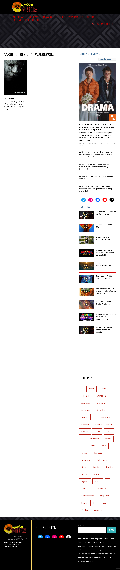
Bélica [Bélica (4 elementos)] (84, 417)
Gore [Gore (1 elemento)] (83, 467)
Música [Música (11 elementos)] (98, 481)
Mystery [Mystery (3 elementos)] (85, 481)
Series (60, 17)
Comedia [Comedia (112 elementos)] (85, 424)
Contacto (15, 544)
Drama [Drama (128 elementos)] (108, 438)
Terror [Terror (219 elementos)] (103, 503)
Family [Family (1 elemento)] (103, 445)
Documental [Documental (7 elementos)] (94, 438)
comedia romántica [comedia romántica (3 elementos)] (103, 424)
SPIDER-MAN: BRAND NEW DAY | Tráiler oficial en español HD (106, 252)
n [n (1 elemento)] (107, 481)
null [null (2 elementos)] (83, 488)
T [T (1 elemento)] (93, 503)
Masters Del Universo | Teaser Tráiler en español (105, 329)
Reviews (33, 17)
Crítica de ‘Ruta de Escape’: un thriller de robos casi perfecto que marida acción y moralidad (95, 188)
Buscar (81, 525)
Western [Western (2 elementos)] (98, 510)
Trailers (12, 542)
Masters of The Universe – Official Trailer (106, 213)
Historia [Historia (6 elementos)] (95, 467)
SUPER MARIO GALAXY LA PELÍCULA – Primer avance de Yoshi (106, 316)
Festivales (7, 544)
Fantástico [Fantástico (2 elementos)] (85, 460)
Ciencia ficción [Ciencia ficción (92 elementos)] (106, 417)
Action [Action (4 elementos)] (103, 388)
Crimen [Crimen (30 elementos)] (109, 431)
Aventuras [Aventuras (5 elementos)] (85, 410)
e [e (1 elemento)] (81, 445)
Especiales (75, 17)
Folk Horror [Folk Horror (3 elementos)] (102, 460)
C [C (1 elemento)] (93, 417)
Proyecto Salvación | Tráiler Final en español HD (105, 303)
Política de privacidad (11, 546)
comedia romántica (91, 143)
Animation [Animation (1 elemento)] (85, 403)
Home (6, 542)
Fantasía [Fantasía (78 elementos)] (98, 453)
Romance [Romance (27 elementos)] (102, 488)
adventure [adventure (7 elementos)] (85, 396)
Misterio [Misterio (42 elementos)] (97, 474)
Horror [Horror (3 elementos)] (84, 474)
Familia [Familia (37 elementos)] (92, 445)
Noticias (19, 17)
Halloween (9, 98)
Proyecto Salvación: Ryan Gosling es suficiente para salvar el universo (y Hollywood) (94, 166)
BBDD (90, 17)
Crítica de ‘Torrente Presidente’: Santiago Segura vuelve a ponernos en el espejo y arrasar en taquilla (96, 154)
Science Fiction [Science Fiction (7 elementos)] (87, 495)
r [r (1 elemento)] (91, 488)
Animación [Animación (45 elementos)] (101, 396)
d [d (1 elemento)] (81, 438)
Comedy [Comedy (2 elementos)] (84, 431)
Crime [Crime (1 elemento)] (97, 431)
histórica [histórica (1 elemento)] (109, 467)
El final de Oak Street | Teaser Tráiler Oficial (105, 238)
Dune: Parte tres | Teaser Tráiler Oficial (104, 264)
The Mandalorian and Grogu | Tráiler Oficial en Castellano (106, 291)
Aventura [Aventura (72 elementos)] (101, 403)
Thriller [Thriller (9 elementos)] (84, 510)
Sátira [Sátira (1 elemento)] (84, 503)
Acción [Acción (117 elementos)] (91, 388)
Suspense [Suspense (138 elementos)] (104, 495)
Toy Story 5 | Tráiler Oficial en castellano (104, 277)
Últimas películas (26, 20)
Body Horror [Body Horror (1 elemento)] (102, 410)
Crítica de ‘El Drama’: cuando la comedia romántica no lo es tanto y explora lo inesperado (97, 127)
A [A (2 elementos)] (82, 388)
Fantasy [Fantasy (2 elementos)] (84, 453)
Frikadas (48, 17)
